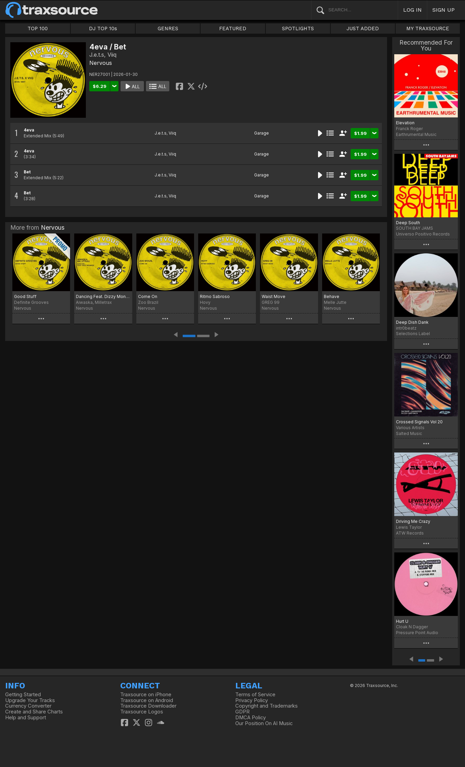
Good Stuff (25, 296)
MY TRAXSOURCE (427, 28)
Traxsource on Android (146, 700)
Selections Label (413, 333)
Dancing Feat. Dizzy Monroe (103, 296)
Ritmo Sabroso (215, 296)
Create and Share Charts (34, 712)
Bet (27, 171)
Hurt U (402, 621)
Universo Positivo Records (423, 234)
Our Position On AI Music (264, 723)
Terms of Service (255, 694)
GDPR (242, 712)
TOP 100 (37, 28)
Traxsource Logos (141, 712)
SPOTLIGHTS (298, 28)
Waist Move (273, 296)
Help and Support (25, 717)
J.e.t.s (161, 133)
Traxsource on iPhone (145, 694)
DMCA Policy (250, 717)
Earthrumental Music (416, 134)
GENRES (168, 28)
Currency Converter (28, 706)
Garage (261, 133)
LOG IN (412, 10)
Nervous (100, 62)
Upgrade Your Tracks (30, 700)
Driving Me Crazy (413, 521)
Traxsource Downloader (148, 706)
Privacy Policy (251, 700)
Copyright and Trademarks (266, 706)
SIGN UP (443, 10)
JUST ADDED (363, 28)
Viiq (172, 133)
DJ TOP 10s (103, 28)
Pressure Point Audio (417, 632)
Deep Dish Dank (412, 322)
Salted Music (409, 433)
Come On (147, 296)
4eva (29, 130)
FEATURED (232, 28)
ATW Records (410, 533)
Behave (331, 296)
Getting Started (23, 694)
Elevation (405, 122)
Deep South (408, 222)
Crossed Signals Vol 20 (419, 421)
